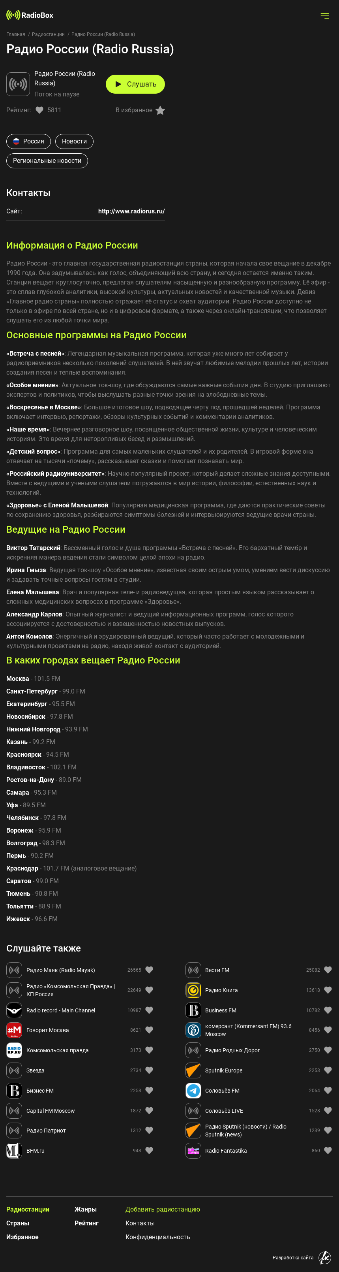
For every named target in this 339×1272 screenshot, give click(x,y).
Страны (17, 1223)
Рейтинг (87, 1223)
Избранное (22, 1237)
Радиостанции (48, 34)
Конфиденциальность (157, 1237)
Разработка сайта (293, 1258)
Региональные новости (47, 160)
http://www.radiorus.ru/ (131, 211)
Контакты (140, 1223)
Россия (28, 141)
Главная (15, 34)
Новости (74, 141)
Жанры (86, 1209)
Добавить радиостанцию (162, 1209)
